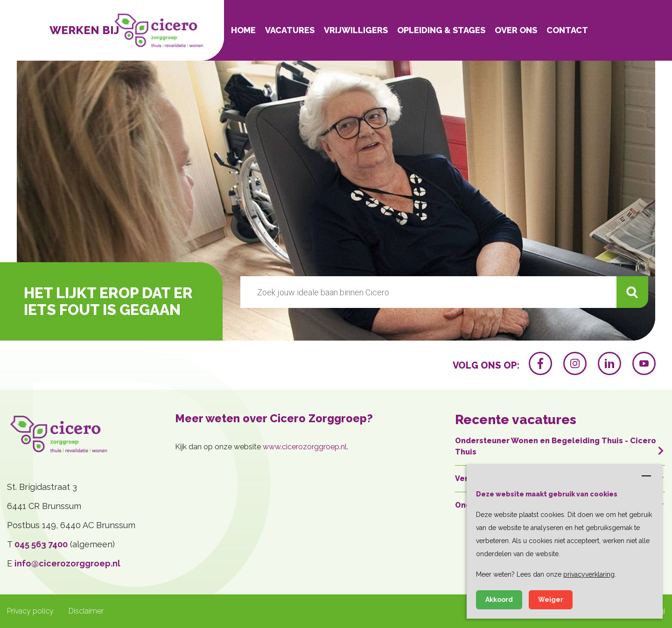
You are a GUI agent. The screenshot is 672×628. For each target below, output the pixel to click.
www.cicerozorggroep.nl (305, 446)
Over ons (516, 30)
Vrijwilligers (356, 30)
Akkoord (499, 599)
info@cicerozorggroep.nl (67, 563)
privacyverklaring (589, 574)
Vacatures (290, 30)
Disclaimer (86, 611)
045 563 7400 (41, 544)
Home (243, 30)
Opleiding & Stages (441, 30)
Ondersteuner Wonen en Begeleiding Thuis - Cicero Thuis (560, 446)
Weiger (550, 599)
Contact (567, 30)
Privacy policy (30, 611)
